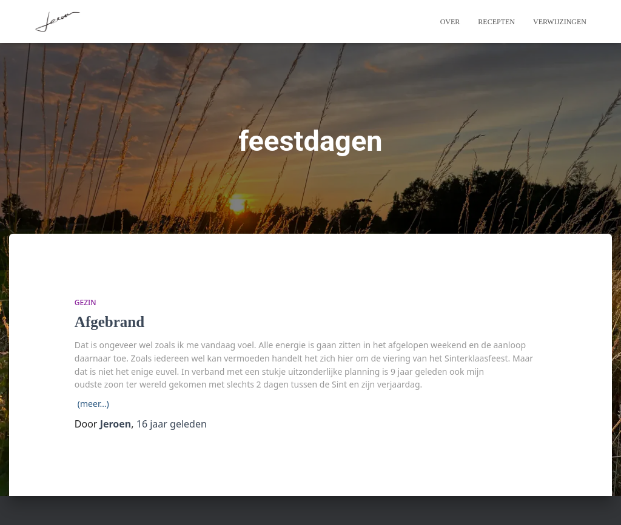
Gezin (85, 302)
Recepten (496, 22)
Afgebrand (109, 322)
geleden (171, 424)
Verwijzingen (559, 22)
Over (450, 22)
